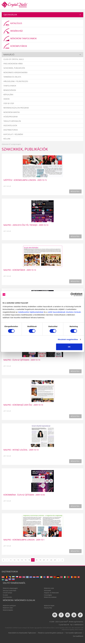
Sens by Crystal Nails (9, 590)
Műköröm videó (8, 608)
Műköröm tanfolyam (9, 606)
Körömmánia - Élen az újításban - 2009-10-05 (24, 495)
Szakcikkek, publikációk (14, 68)
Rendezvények (9, 90)
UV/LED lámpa (7, 593)
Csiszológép (48, 595)
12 (14, 560)
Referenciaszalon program (16, 108)
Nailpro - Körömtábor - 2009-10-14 (19, 270)
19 (40, 560)
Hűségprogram (10, 116)
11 (11, 560)
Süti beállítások (78, 636)
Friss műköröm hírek (13, 63)
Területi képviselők (12, 121)
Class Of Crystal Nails (13, 59)
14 (22, 560)
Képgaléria (8, 94)
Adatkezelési (23, 312)
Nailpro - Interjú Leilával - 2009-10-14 (20, 450)
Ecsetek (5, 595)
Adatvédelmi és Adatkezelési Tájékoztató (22, 633)
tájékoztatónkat (36, 312)
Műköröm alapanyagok (10, 588)
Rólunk (6, 139)
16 (29, 560)
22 (51, 560)
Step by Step (8, 103)
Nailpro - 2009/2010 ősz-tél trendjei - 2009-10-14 (25, 225)
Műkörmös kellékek (50, 597)
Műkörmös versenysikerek (15, 72)
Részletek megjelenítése (68, 339)
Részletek (75, 191)
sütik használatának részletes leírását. (64, 312)
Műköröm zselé (49, 588)
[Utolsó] (62, 560)
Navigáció (8, 54)
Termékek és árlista (12, 77)
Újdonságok (10, 14)
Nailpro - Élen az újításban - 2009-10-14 (21, 360)
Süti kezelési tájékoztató (74, 633)
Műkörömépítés (8, 610)
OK (69, 347)
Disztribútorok (10, 130)
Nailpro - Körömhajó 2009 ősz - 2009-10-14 (23, 405)
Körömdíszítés (7, 597)
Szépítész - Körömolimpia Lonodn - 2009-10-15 (25, 180)
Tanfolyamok (9, 86)
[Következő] (58, 560)
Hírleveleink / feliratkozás (15, 81)
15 (25, 560)
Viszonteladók (10, 125)
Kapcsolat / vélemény (13, 134)
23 (55, 560)
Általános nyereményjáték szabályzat (50, 633)
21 (47, 560)
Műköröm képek (49, 606)
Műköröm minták (11, 112)
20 (44, 560)
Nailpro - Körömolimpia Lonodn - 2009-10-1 (23, 539)
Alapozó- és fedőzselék (51, 593)
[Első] (3, 560)
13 (18, 560)
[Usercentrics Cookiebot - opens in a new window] (72, 294)
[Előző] (7, 560)
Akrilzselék (47, 590)
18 (36, 560)
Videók (6, 99)
